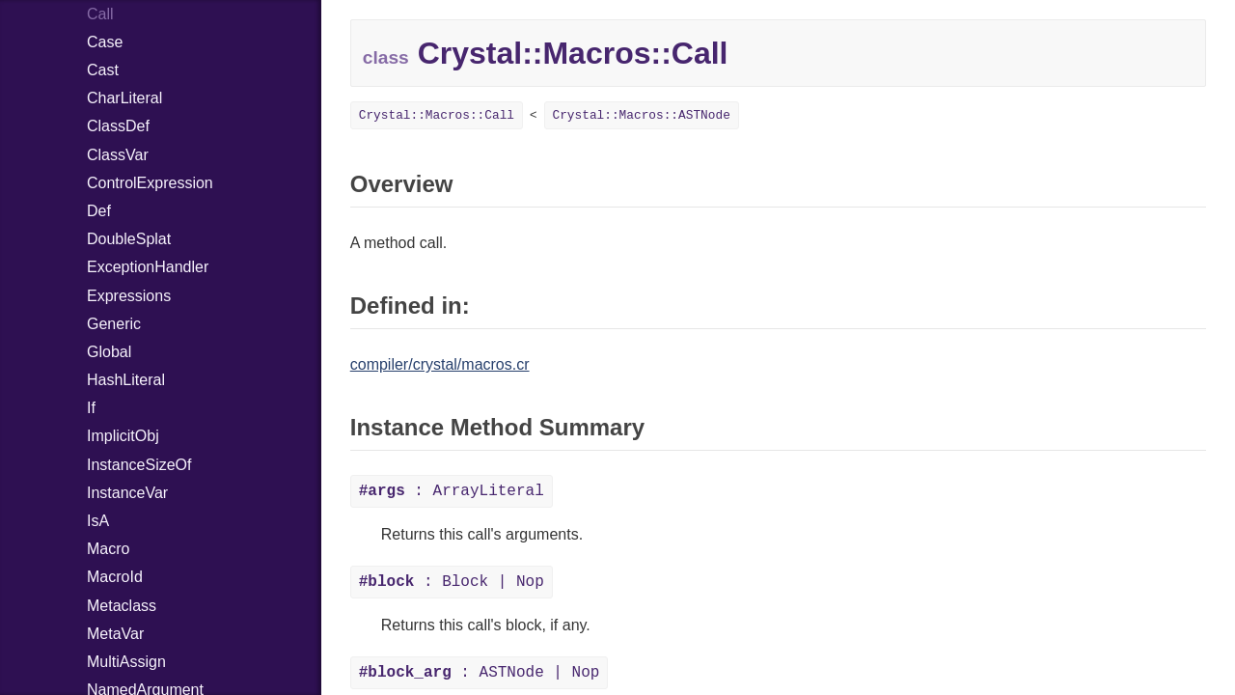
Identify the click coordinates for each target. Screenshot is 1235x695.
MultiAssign (126, 661)
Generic (114, 324)
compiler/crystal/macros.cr (440, 364)
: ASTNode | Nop (479, 672)
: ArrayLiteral (451, 491)
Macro (108, 549)
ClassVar (118, 155)
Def (99, 211)
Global (109, 352)
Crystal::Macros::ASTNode (641, 115)
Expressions (129, 296)
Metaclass (121, 606)
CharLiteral (124, 98)
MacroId (115, 577)
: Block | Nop (451, 582)
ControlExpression (150, 183)
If (91, 408)
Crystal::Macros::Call (436, 115)
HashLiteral (126, 380)
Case (105, 42)
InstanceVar (127, 493)
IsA (98, 521)
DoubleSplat (129, 239)
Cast (103, 70)
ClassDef (118, 126)
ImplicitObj (123, 436)
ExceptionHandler (147, 267)
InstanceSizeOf (139, 465)
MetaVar (115, 634)
